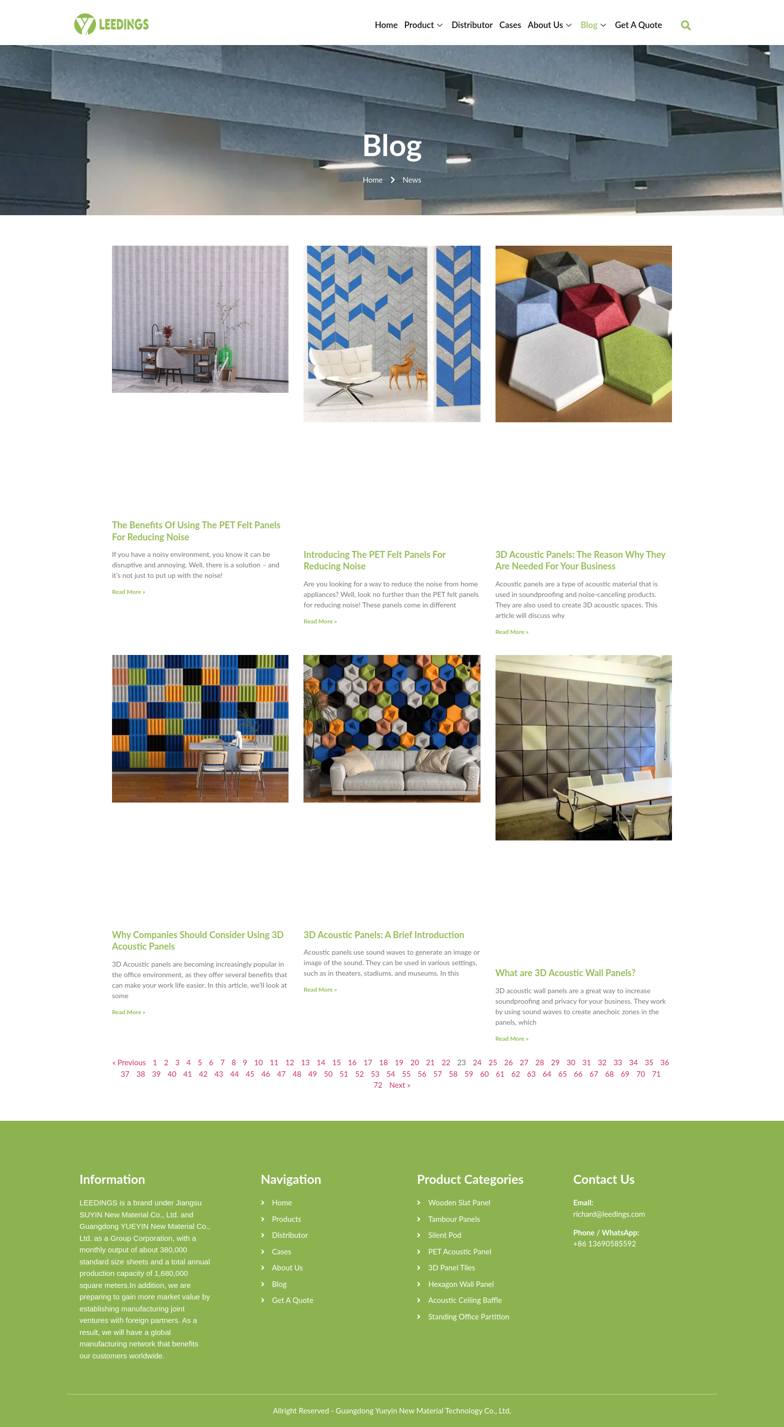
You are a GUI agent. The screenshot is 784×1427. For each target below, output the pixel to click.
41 (188, 1073)
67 (594, 1073)
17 (368, 1062)
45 (250, 1073)
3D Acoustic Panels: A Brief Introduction (384, 934)
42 (203, 1073)
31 (586, 1062)
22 (446, 1062)
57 (438, 1073)
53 (375, 1073)
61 (500, 1073)
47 (281, 1073)
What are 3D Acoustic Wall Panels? (566, 972)
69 (625, 1073)
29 (555, 1062)
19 (399, 1062)
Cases (512, 25)
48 (296, 1073)
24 (477, 1062)
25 (492, 1062)
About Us (552, 25)
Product (428, 25)
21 (430, 1062)
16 (352, 1062)
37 (125, 1073)
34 (633, 1062)
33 (618, 1062)
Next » (400, 1084)
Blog (596, 25)
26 (508, 1062)
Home (390, 25)
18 (383, 1062)
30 (570, 1062)
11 (274, 1062)
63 (531, 1073)
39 (156, 1073)
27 (524, 1062)
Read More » (129, 591)
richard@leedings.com (610, 1213)
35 (649, 1062)
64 (546, 1073)
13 (305, 1062)
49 (312, 1073)
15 (336, 1062)
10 (258, 1062)
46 (266, 1073)
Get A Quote (638, 25)
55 (406, 1073)
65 (562, 1073)
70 (640, 1073)
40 (172, 1073)
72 (378, 1084)
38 (140, 1073)
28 (540, 1062)
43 (218, 1073)
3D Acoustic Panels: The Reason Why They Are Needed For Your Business (581, 560)
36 (664, 1062)
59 (468, 1073)
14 (320, 1062)
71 (656, 1073)
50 (328, 1073)
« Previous (129, 1062)
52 (359, 1073)
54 (390, 1073)
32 (602, 1062)
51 (344, 1073)
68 (609, 1073)
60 (484, 1073)
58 (453, 1073)
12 (290, 1062)
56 (422, 1073)
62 (516, 1073)
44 (234, 1073)
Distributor (474, 25)
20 (414, 1062)
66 (578, 1073)
